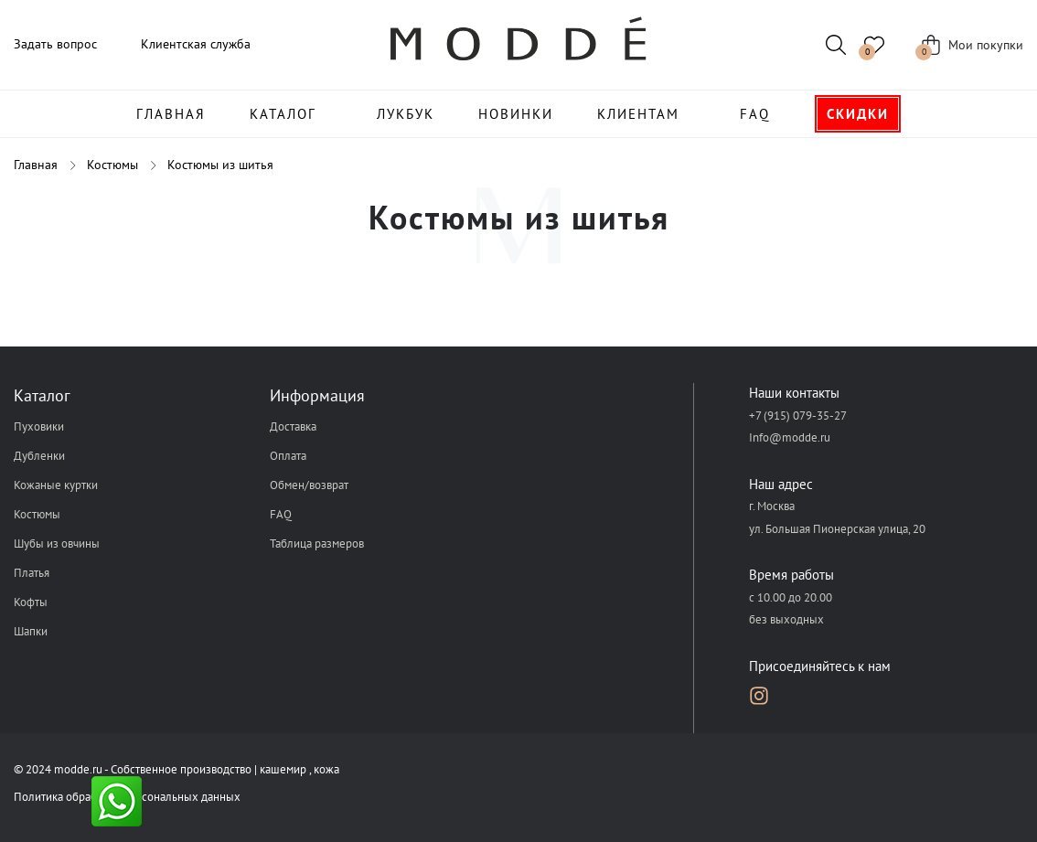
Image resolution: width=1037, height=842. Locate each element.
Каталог (283, 114)
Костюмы (37, 514)
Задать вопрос (55, 44)
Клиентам (638, 114)
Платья (31, 573)
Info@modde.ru (789, 437)
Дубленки (39, 456)
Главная (171, 114)
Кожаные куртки (56, 485)
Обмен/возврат (309, 485)
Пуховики (39, 426)
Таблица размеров (317, 543)
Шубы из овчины (57, 543)
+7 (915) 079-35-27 (798, 415)
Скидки (858, 114)
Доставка (293, 426)
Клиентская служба (196, 44)
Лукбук (405, 114)
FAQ (755, 114)
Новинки (515, 114)
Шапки (31, 631)
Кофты (31, 602)
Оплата (288, 456)
